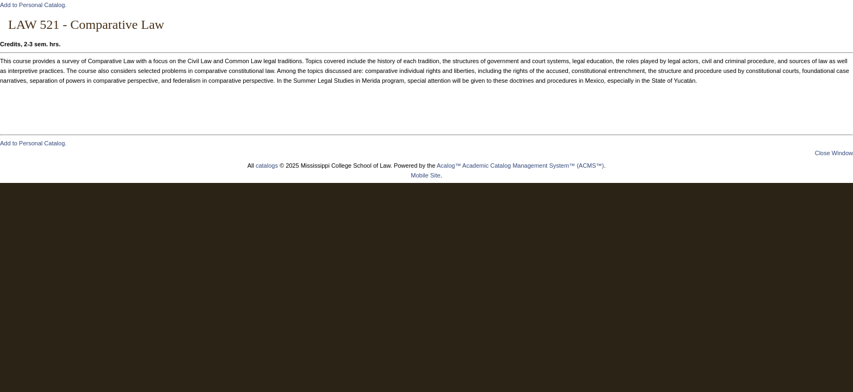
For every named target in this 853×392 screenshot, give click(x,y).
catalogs (267, 165)
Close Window (834, 153)
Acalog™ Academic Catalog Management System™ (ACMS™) (520, 165)
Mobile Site (425, 175)
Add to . (33, 5)
